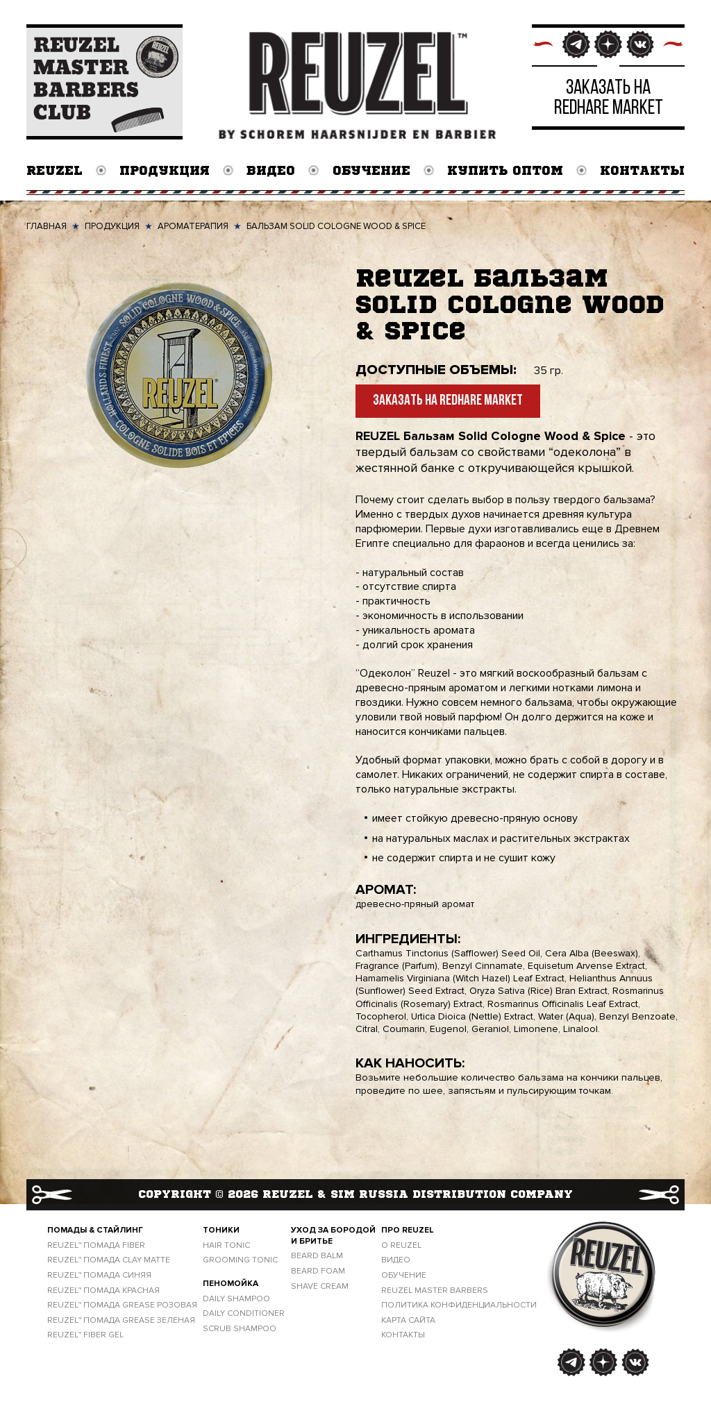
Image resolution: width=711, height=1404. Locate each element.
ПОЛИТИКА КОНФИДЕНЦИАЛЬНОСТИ (459, 1306)
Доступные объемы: (436, 370)
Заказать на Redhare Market (448, 402)
